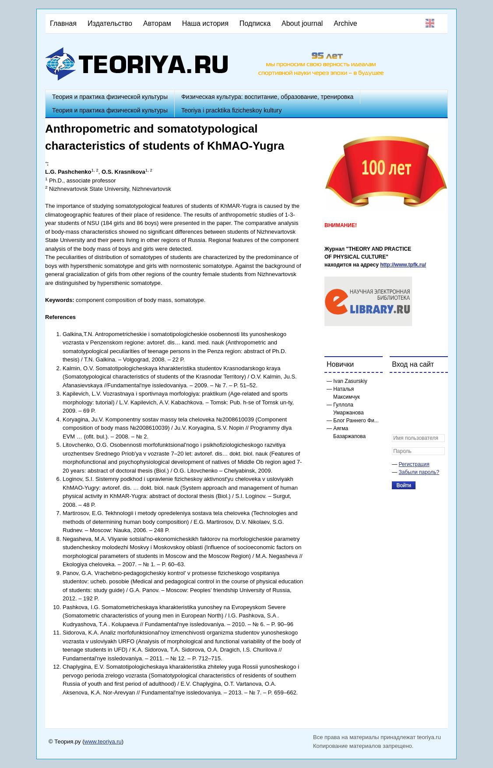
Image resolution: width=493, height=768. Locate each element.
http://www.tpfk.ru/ (403, 265)
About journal (302, 23)
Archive (345, 23)
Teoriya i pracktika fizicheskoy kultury (231, 110)
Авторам (157, 23)
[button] (399, 385)
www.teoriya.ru (103, 741)
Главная (63, 23)
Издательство (110, 23)
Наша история (205, 23)
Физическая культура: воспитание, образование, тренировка (267, 96)
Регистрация (414, 464)
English (430, 23)
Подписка (255, 23)
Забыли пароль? (419, 472)
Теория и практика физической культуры (110, 96)
